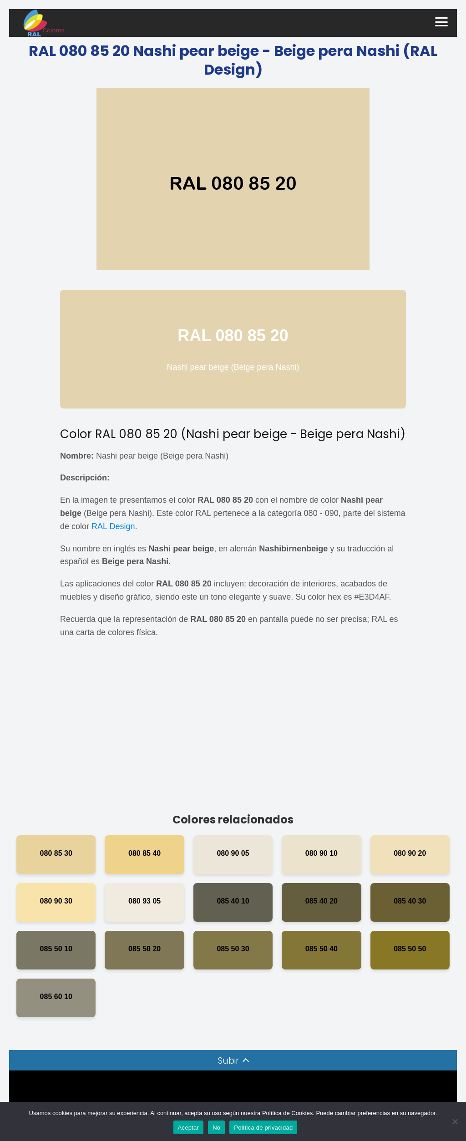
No (216, 1127)
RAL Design (113, 526)
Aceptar (188, 1127)
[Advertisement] (233, 729)
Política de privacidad (263, 1127)
